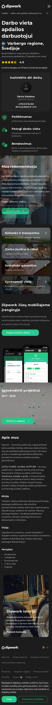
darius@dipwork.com (26, 107)
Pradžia (5, 13)
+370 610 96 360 (26, 104)
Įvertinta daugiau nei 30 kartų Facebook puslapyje (25, 68)
